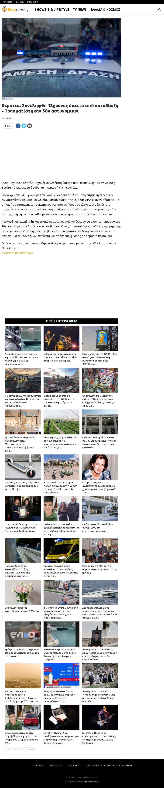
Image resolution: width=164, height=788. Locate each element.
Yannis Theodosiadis (91, 782)
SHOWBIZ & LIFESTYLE (52, 9)
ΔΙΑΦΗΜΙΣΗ (20, 2)
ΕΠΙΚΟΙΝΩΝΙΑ (32, 2)
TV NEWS (80, 9)
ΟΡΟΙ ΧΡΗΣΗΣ (74, 765)
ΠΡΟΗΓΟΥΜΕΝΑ (13, 749)
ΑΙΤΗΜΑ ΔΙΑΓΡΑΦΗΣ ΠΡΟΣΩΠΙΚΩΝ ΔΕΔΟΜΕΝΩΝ (109, 765)
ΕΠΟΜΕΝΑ (29, 749)
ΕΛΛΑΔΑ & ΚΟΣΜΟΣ (105, 9)
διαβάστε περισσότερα (17, 253)
